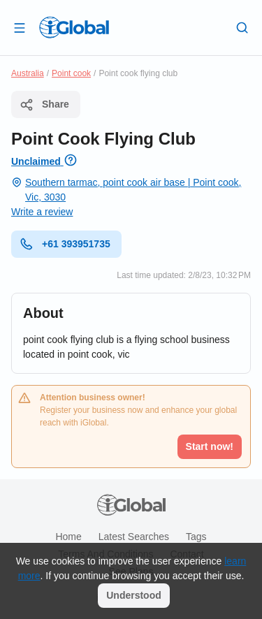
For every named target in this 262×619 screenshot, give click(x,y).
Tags (196, 536)
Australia (27, 73)
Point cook (71, 73)
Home (68, 536)
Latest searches (134, 536)
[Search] (242, 27)
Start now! (209, 446)
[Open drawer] (20, 27)
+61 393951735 (65, 244)
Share (44, 105)
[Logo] (74, 27)
